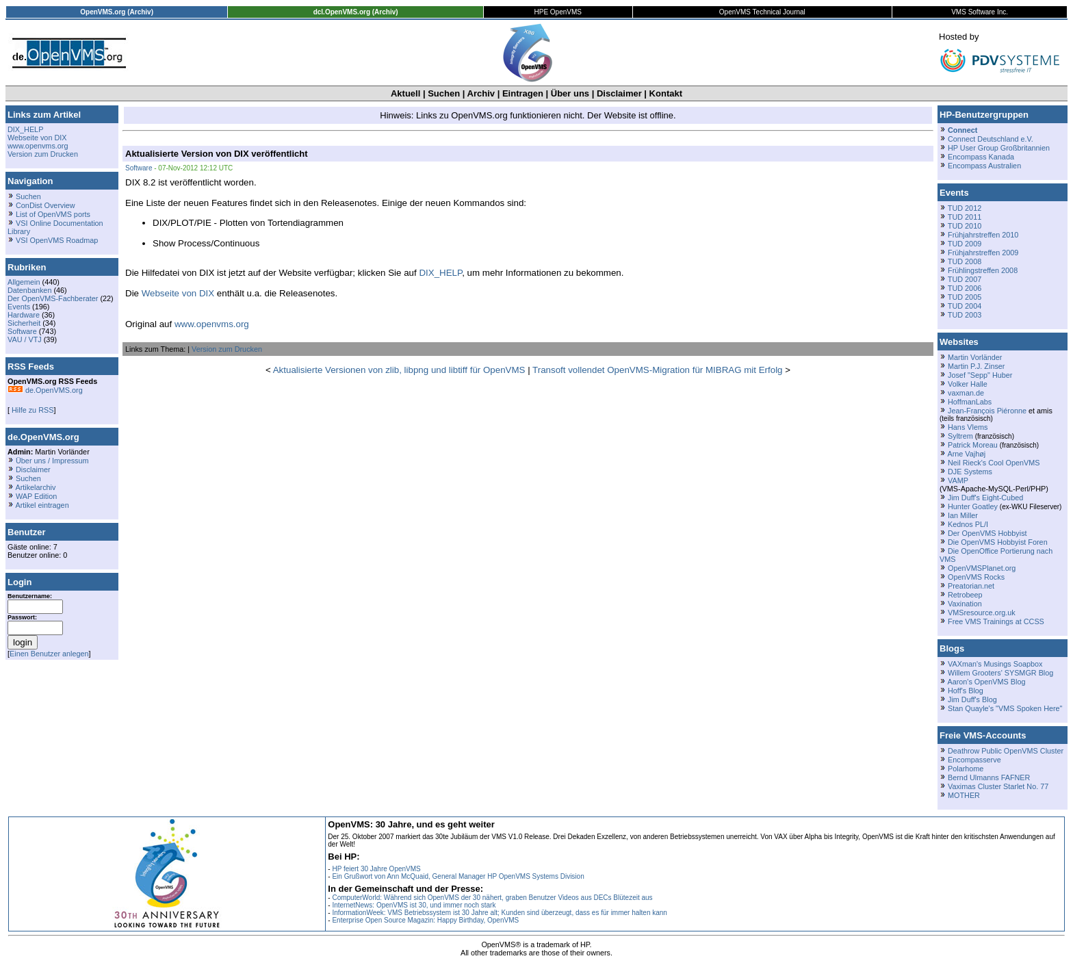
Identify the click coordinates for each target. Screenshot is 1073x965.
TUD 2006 (964, 288)
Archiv (481, 93)
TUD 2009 (964, 244)
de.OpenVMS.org (45, 390)
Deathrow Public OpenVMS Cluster (1005, 751)
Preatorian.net (971, 586)
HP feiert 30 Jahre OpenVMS (376, 869)
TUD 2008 (964, 261)
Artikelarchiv (35, 487)
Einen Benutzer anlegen (49, 653)
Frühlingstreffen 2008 (983, 270)
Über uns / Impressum (52, 460)
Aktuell (405, 93)
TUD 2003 (964, 315)
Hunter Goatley (973, 506)
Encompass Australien (984, 166)
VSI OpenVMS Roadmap (57, 240)
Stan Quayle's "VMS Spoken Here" (1005, 708)
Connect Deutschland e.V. (990, 139)
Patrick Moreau (973, 445)
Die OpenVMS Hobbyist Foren (998, 542)
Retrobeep (965, 595)
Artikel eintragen (41, 505)
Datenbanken (29, 290)
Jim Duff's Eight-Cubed (985, 497)
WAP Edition (36, 496)
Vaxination (965, 604)
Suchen (444, 93)
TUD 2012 (964, 208)
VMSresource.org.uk (982, 612)
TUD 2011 (964, 217)
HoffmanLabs (970, 402)
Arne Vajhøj (966, 454)
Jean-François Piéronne (987, 411)
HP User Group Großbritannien (999, 148)
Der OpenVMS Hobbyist (987, 533)
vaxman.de (966, 393)
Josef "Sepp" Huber (980, 375)
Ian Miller (963, 515)
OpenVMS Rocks (976, 577)
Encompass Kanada (981, 157)
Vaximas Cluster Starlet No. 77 (998, 786)
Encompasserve (974, 760)
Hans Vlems (967, 427)
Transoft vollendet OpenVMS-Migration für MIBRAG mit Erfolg (657, 370)
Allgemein (24, 282)
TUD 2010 (964, 226)
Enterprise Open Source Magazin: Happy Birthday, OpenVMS (425, 920)
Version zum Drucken (43, 154)
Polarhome (965, 768)
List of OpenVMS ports (53, 214)
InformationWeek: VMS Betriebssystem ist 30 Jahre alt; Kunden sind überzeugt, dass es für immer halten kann (499, 912)
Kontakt (665, 93)
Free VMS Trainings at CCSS (996, 621)
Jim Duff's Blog (972, 699)
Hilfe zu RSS (31, 410)
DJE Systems (970, 471)
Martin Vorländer (975, 357)
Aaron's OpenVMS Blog (986, 682)
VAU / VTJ (25, 339)
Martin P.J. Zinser (976, 366)
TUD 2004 (964, 306)
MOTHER (964, 795)
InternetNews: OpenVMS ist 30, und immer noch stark (413, 905)
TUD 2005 (964, 297)
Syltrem (960, 436)
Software (22, 331)
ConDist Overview (45, 205)
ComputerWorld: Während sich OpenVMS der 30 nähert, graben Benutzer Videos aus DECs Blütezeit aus (492, 897)
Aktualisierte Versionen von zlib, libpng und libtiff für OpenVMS (399, 370)
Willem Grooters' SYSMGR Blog (1000, 673)
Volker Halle (967, 384)
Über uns (570, 93)
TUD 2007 (964, 279)
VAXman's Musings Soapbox (995, 664)
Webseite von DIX (37, 137)
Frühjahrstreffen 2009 (983, 252)
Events (19, 307)
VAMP (958, 480)
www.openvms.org (38, 146)
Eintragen (522, 93)
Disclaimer (619, 93)
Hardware (24, 315)
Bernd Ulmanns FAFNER (989, 777)
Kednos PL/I (968, 524)
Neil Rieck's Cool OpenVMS (993, 463)
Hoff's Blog (965, 690)
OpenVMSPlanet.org (982, 568)
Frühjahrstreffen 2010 (983, 235)
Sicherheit (24, 323)
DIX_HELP (25, 129)
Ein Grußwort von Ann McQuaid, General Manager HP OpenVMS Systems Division (458, 876)
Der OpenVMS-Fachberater (53, 298)
